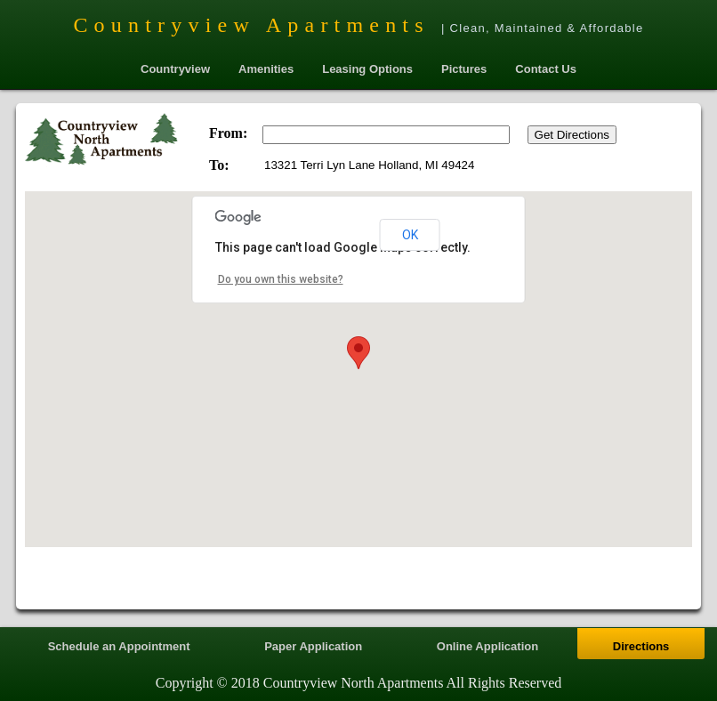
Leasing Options (367, 69)
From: (228, 133)
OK (410, 235)
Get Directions (572, 134)
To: (219, 165)
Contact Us (545, 69)
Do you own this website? (280, 279)
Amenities (266, 69)
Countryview (175, 69)
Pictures (464, 69)
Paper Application (313, 646)
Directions (641, 646)
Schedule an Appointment (119, 646)
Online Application (487, 646)
